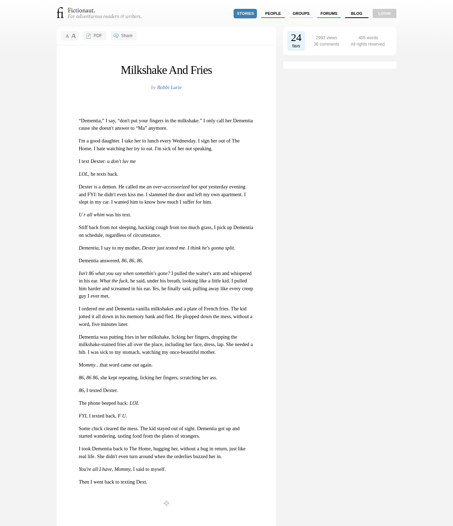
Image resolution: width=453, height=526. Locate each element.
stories (245, 13)
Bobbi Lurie (169, 87)
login (384, 13)
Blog (356, 13)
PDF (97, 35)
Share (126, 35)
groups (301, 13)
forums (329, 13)
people (273, 13)
